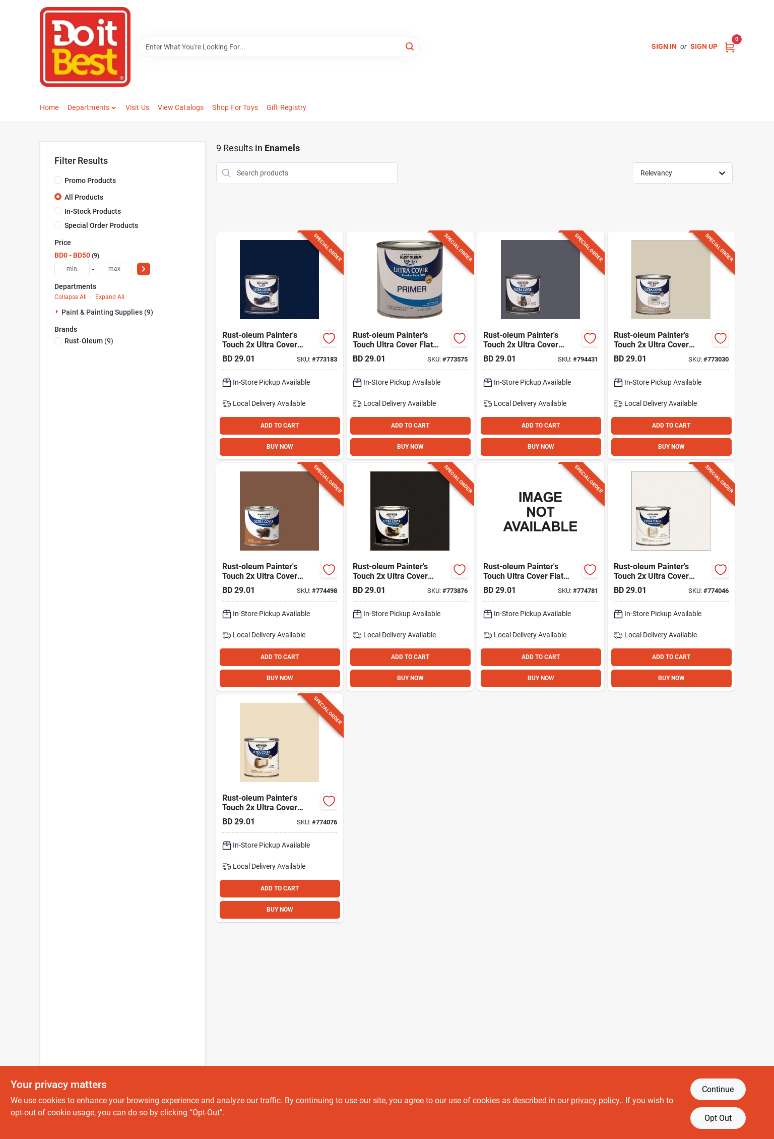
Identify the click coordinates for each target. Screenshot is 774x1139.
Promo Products (90, 180)
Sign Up (704, 46)
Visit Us (137, 107)
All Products (83, 197)
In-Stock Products (92, 211)
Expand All (109, 297)
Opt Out (718, 1118)
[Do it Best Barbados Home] (85, 47)
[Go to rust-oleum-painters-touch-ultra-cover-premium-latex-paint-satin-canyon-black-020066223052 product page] (410, 577)
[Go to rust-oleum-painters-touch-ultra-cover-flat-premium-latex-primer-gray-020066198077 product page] (410, 345)
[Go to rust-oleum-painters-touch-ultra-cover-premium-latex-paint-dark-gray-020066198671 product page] (540, 345)
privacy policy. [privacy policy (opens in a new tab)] (596, 1100)
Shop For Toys (235, 107)
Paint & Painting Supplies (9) (107, 312)
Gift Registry (287, 107)
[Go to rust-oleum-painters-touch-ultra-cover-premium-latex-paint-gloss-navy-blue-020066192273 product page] (279, 345)
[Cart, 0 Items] (730, 46)
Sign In (664, 46)
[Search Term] (279, 47)
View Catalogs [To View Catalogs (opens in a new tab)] (181, 107)
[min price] (72, 269)
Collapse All (70, 297)
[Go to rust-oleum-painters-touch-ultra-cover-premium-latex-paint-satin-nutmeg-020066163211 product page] (279, 577)
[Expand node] (58, 312)
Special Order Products (101, 225)
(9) (88, 341)
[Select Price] (143, 269)
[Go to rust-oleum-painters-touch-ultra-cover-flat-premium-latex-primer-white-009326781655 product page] (540, 577)
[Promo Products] (57, 180)
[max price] (114, 269)
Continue (718, 1089)
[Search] (410, 46)
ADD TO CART (280, 425)
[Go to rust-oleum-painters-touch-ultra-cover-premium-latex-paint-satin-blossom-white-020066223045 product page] (671, 577)
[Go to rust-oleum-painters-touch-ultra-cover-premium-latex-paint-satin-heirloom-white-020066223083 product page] (279, 808)
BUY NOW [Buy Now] (280, 446)
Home (49, 107)
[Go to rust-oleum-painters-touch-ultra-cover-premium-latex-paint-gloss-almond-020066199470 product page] (671, 345)
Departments (88, 107)
